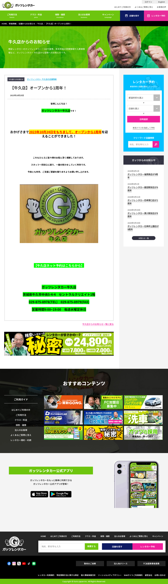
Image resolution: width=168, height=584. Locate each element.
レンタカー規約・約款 (20, 440)
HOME (43, 536)
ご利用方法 (12, 15)
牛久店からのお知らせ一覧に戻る (98, 324)
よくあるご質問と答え (144, 7)
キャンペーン (108, 15)
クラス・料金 (36, 15)
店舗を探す (132, 15)
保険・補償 (60, 15)
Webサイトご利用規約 (133, 575)
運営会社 (148, 575)
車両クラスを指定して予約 (144, 127)
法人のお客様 (84, 15)
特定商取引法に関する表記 (68, 575)
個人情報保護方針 (88, 575)
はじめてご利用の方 (122, 7)
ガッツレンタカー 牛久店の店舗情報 (42, 79)
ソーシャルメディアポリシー (110, 575)
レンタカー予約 (156, 15)
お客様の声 (161, 7)
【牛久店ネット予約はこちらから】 (59, 265)
